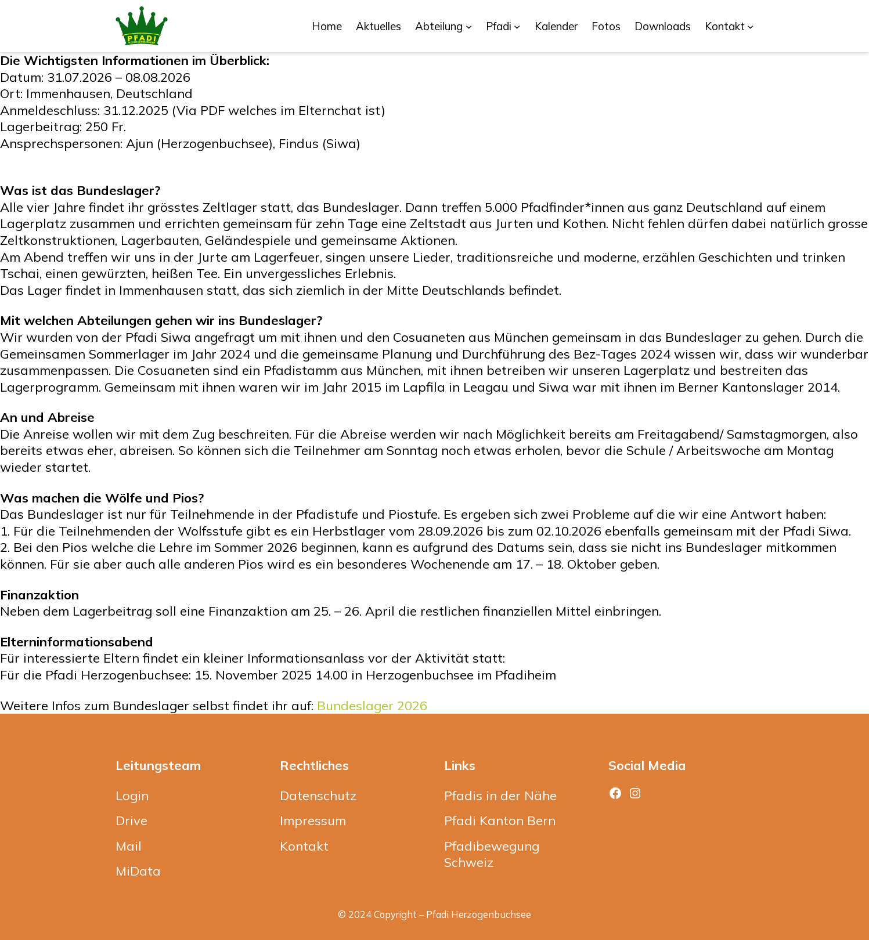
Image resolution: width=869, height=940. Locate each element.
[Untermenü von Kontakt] (750, 26)
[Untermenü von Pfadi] (517, 26)
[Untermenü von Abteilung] (469, 26)
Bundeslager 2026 (372, 705)
